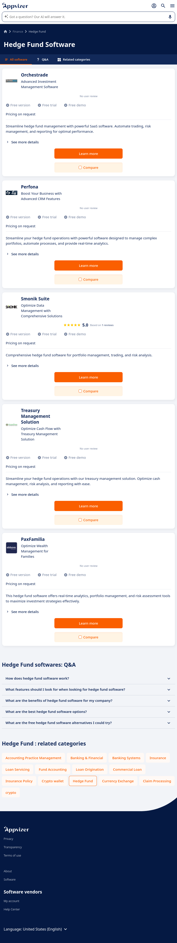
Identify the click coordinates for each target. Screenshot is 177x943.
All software (16, 59)
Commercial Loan (127, 769)
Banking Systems (126, 757)
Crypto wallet (53, 781)
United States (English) (45, 929)
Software (10, 879)
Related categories (74, 59)
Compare (90, 167)
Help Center (12, 909)
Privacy (8, 839)
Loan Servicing (18, 769)
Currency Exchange (118, 781)
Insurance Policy (19, 781)
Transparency (13, 847)
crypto (11, 792)
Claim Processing (157, 781)
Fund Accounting (53, 769)
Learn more (88, 153)
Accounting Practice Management (33, 757)
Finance (18, 31)
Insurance (158, 757)
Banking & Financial (87, 757)
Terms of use (12, 855)
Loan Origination (90, 769)
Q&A (42, 59)
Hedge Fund (83, 781)
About (8, 871)
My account (11, 901)
